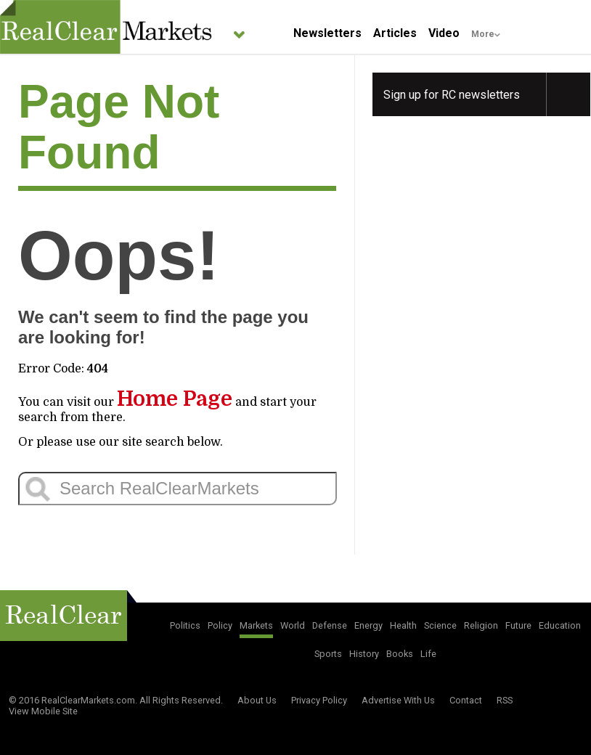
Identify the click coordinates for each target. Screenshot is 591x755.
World (292, 625)
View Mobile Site (43, 711)
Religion (481, 625)
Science (440, 625)
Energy (368, 625)
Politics (185, 625)
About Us (257, 700)
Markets (256, 625)
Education (560, 625)
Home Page (174, 399)
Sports (328, 653)
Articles (395, 33)
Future (518, 625)
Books (399, 653)
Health (403, 625)
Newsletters (327, 33)
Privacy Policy (319, 700)
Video (444, 33)
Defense (329, 625)
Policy (220, 625)
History (364, 653)
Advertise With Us (398, 700)
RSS (505, 700)
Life (428, 653)
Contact (465, 700)
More (482, 34)
